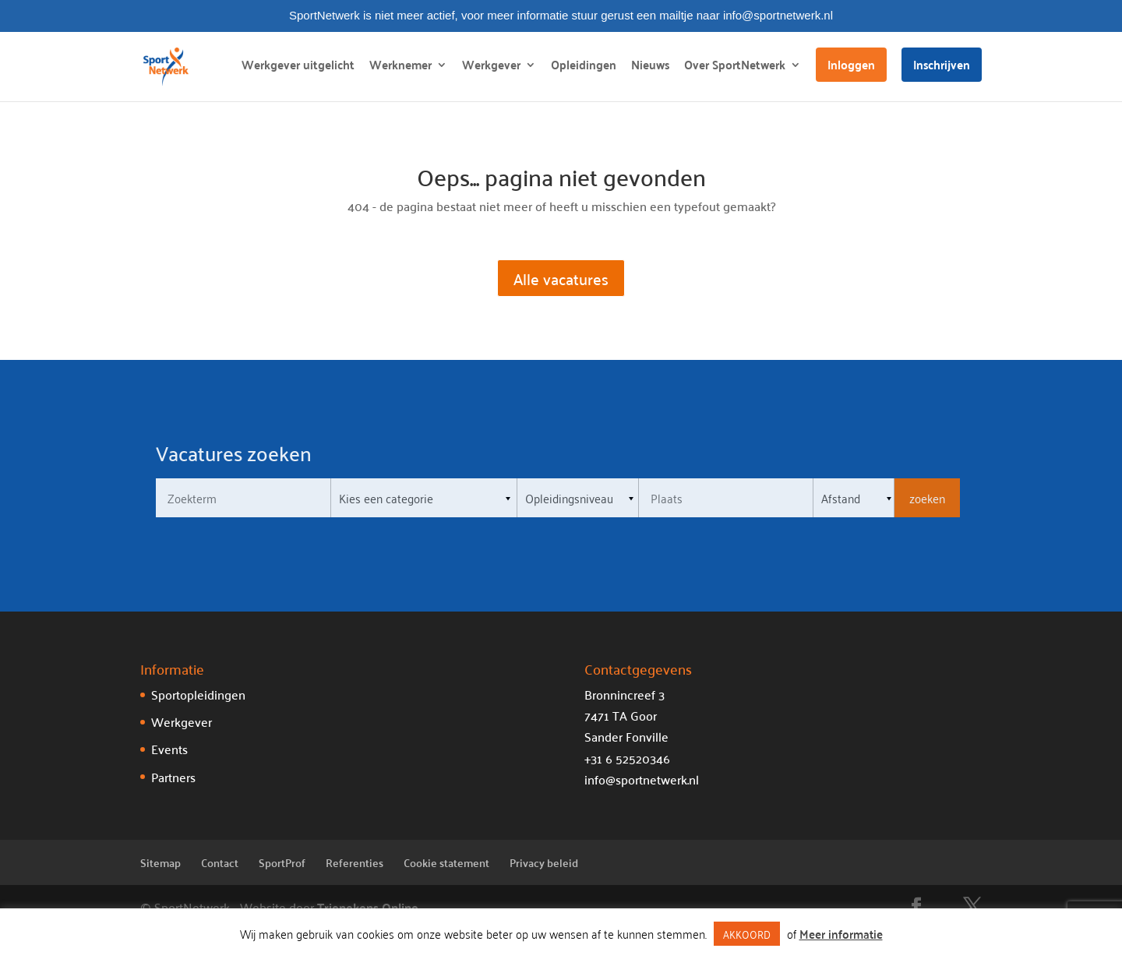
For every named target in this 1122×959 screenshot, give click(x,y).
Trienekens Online (367, 907)
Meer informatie (841, 933)
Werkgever (491, 67)
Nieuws (650, 67)
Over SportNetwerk (734, 67)
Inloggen (851, 64)
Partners (173, 777)
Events (169, 749)
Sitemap (160, 862)
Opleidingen (583, 67)
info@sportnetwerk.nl (641, 779)
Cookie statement (446, 862)
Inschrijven (941, 64)
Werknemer (400, 67)
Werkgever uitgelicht (298, 67)
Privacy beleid (544, 862)
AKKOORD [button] (747, 933)
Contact (219, 862)
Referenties (354, 862)
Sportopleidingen (198, 694)
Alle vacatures (561, 278)
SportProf (282, 862)
